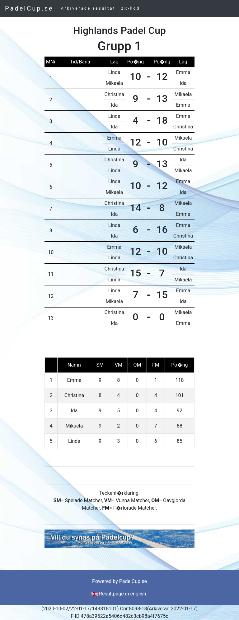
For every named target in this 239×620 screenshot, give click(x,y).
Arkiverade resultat (88, 8)
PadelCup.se (29, 8)
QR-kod (130, 8)
